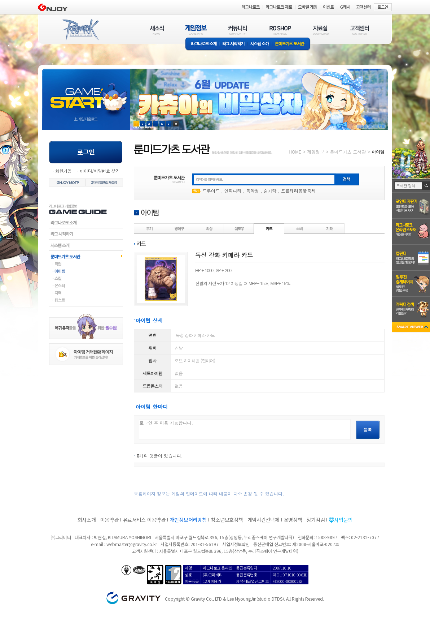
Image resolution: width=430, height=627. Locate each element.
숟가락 (270, 191)
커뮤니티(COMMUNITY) (238, 30)
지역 (86, 293)
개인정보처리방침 (188, 519)
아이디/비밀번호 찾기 (99, 171)
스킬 (86, 278)
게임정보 (315, 152)
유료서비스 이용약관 (144, 519)
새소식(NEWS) (157, 30)
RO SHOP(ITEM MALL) (280, 30)
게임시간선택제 (263, 519)
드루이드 (211, 191)
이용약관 (109, 519)
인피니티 (233, 191)
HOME (295, 152)
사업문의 (343, 519)
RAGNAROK (80, 30)
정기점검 (315, 519)
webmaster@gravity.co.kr (131, 544)
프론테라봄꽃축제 (298, 191)
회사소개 (87, 519)
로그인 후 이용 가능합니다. (245, 429)
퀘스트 (86, 300)
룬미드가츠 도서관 (291, 44)
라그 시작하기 (233, 44)
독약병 (252, 191)
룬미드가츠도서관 (86, 256)
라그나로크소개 (202, 44)
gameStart (86, 93)
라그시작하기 (86, 233)
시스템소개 (259, 44)
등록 (367, 429)
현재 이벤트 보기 (176, 123)
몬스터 (86, 285)
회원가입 (63, 171)
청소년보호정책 (227, 519)
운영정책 (293, 519)
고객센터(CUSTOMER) (359, 30)
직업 (86, 264)
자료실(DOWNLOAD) (320, 30)
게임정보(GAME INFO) (196, 30)
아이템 (86, 271)
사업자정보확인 (235, 544)
